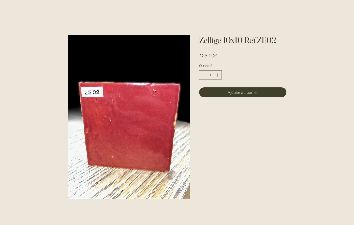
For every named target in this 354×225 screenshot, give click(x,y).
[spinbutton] (210, 75)
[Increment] (218, 75)
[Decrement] (203, 75)
